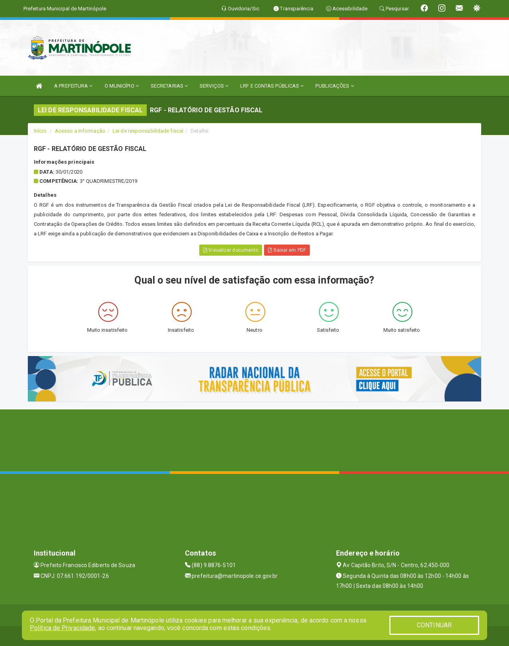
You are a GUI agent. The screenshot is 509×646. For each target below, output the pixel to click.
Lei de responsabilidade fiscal (148, 131)
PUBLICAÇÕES (334, 86)
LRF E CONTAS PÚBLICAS (271, 86)
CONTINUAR (434, 625)
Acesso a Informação (80, 131)
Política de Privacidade (62, 628)
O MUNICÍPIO (122, 86)
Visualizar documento (230, 250)
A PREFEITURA (73, 86)
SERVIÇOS (214, 86)
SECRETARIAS (169, 86)
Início (40, 131)
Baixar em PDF (287, 250)
